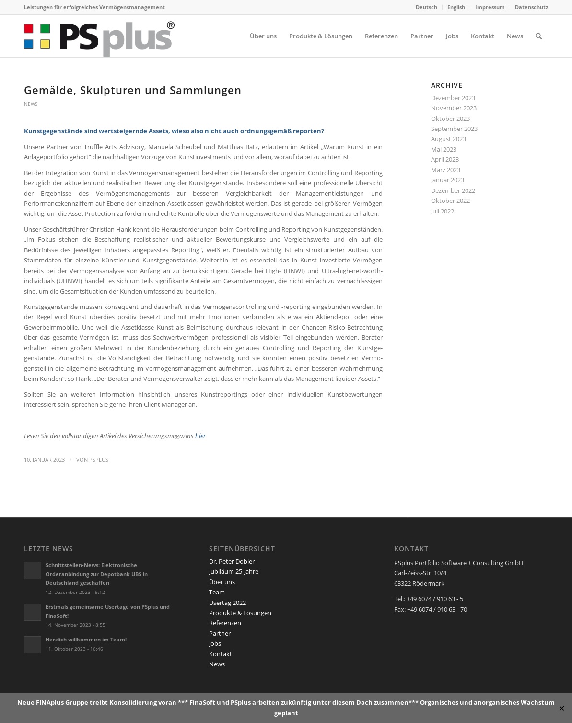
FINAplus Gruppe (62, 702)
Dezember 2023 (453, 98)
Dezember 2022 (453, 190)
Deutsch (426, 7)
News (30, 103)
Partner (220, 633)
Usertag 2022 (227, 602)
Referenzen (225, 622)
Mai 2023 (443, 149)
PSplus (98, 459)
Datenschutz (531, 7)
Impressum (490, 7)
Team (217, 592)
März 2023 (445, 170)
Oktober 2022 (450, 200)
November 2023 (454, 108)
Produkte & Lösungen (240, 612)
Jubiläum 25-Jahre (233, 571)
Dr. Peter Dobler (232, 561)
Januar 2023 (447, 180)
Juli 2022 (442, 211)
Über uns (222, 582)
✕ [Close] (562, 708)
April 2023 (445, 159)
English (456, 7)
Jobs (215, 643)
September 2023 (454, 128)
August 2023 (448, 138)
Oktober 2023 (450, 118)
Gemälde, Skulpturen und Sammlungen (133, 90)
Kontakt (220, 654)
